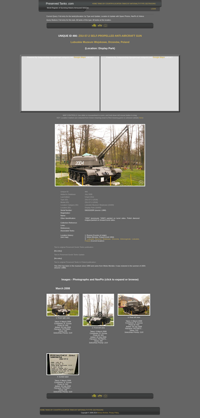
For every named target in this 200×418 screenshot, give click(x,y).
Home (94, 4)
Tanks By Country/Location (110, 4)
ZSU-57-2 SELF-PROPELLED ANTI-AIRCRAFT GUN (110, 35)
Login (153, 9)
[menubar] (124, 3)
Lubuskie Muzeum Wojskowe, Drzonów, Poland (100, 42)
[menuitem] (94, 3)
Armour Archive (103, 413)
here (141, 118)
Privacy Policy (114, 413)
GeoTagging (150, 4)
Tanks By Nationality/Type (133, 4)
